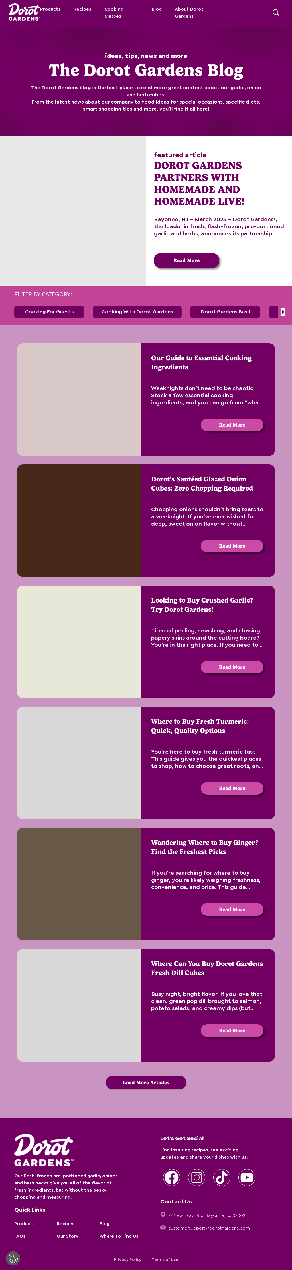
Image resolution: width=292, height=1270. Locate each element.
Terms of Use (165, 1259)
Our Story (67, 1236)
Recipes (82, 9)
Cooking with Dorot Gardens (137, 312)
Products (50, 9)
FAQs (19, 1236)
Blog (157, 9)
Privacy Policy (127, 1259)
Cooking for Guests (49, 312)
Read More (186, 260)
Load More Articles (146, 1082)
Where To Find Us (119, 1236)
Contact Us (176, 1201)
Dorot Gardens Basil (225, 312)
